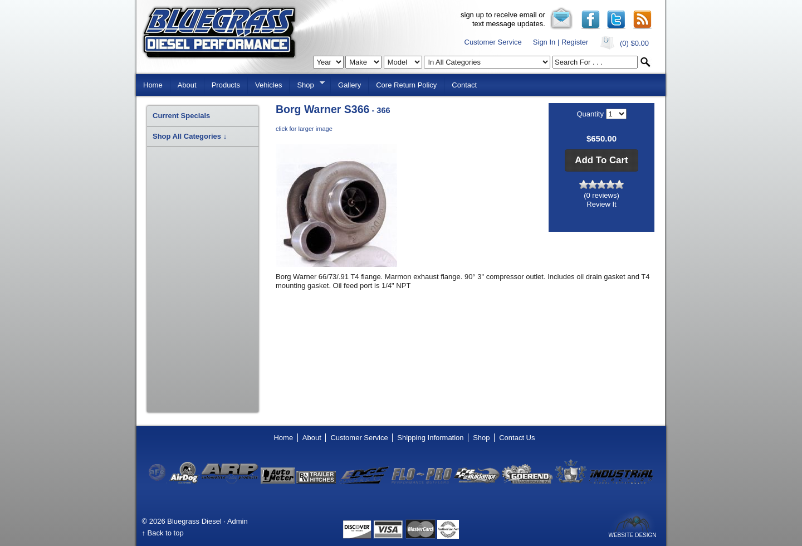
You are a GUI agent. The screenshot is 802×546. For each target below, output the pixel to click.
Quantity (590, 114)
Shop (307, 84)
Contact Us (517, 437)
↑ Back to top (163, 533)
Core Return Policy (406, 85)
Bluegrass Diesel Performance (219, 33)
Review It (601, 204)
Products (226, 85)
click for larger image (304, 128)
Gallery (349, 85)
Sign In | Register (560, 42)
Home (153, 85)
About (187, 85)
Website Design (632, 535)
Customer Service (493, 42)
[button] (601, 160)
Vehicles (268, 85)
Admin (237, 521)
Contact (464, 85)
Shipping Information (430, 437)
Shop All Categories (190, 136)
